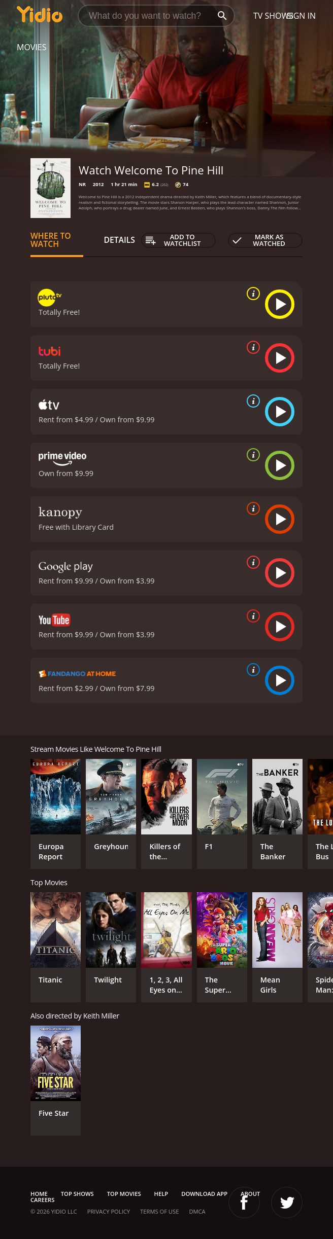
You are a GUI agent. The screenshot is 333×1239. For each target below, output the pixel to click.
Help (161, 1193)
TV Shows (273, 15)
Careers (42, 1200)
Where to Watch (50, 239)
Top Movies (124, 1193)
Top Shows (77, 1193)
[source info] (251, 293)
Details (119, 239)
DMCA (197, 1211)
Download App (204, 1193)
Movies (32, 47)
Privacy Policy (108, 1211)
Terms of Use (159, 1211)
